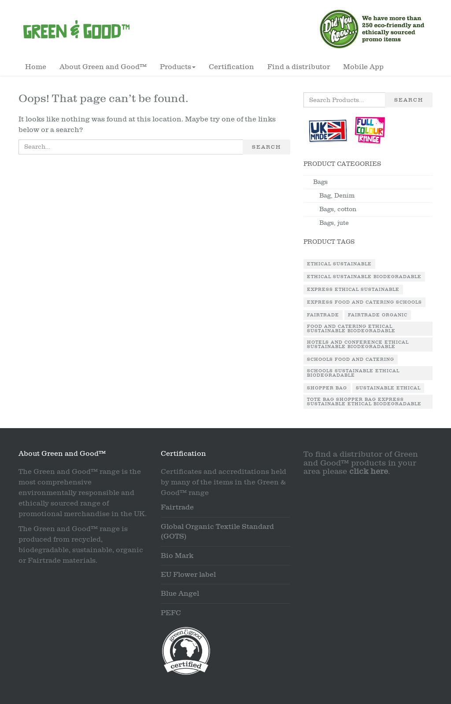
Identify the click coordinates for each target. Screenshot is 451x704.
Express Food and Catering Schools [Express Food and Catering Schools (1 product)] (364, 302)
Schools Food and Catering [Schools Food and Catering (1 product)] (350, 359)
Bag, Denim (337, 195)
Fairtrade (177, 507)
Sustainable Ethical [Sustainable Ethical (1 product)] (388, 388)
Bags (320, 182)
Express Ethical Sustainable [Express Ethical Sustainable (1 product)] (353, 289)
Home (35, 67)
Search (266, 147)
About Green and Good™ (103, 67)
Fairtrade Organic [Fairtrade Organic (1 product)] (377, 315)
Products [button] (178, 67)
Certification (231, 67)
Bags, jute (334, 223)
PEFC (171, 613)
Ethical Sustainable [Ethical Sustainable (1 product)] (339, 264)
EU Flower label (188, 575)
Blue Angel (180, 594)
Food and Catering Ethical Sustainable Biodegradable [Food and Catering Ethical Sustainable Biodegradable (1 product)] (351, 329)
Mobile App (363, 67)
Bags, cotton (337, 209)
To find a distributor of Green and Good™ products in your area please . (360, 463)
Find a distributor (298, 67)
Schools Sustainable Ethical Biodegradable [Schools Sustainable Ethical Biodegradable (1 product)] (353, 373)
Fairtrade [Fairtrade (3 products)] (323, 315)
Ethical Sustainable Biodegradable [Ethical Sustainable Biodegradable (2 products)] (364, 276)
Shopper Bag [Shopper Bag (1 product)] (327, 388)
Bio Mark (177, 556)
